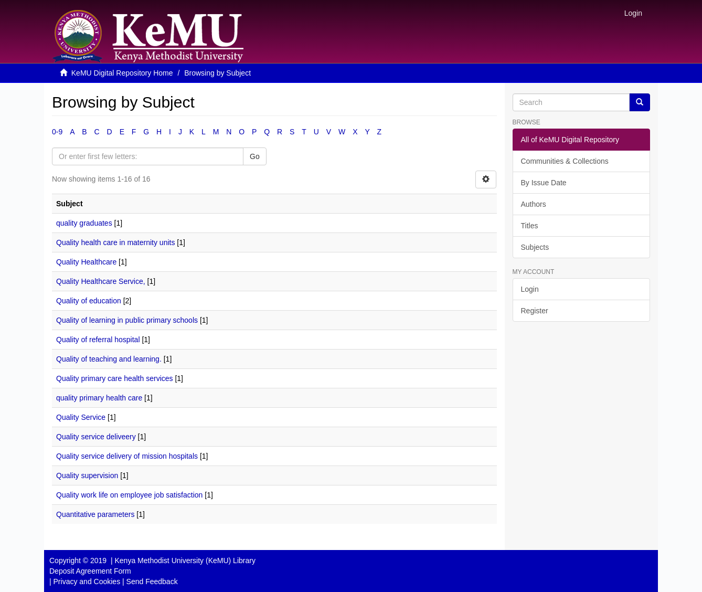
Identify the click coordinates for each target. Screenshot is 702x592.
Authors (533, 204)
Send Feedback (152, 581)
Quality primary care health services (114, 378)
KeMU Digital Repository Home (122, 73)
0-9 (57, 132)
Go (255, 156)
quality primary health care (99, 398)
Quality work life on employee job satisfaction (129, 495)
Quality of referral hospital (98, 339)
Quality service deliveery (96, 436)
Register (534, 310)
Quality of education (88, 301)
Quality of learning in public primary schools (127, 320)
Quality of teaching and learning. (109, 359)
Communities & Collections (565, 161)
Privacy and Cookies (87, 581)
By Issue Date (544, 182)
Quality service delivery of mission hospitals (127, 456)
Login (530, 289)
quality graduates (84, 223)
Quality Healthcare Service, (100, 281)
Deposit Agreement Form (90, 571)
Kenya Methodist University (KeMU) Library (184, 560)
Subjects (535, 247)
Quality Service (80, 417)
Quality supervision (87, 475)
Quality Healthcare (86, 262)
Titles (529, 225)
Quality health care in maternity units (115, 242)
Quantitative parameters (95, 514)
